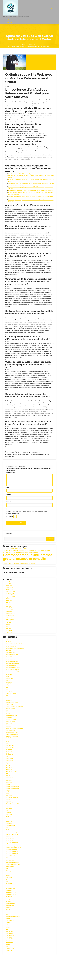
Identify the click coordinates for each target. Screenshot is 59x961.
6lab (7, 639)
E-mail (8, 494)
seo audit (11, 456)
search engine (10, 861)
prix (7, 820)
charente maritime (11, 693)
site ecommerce (10, 888)
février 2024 (9, 632)
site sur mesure (10, 898)
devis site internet (11, 719)
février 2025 (9, 610)
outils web (9, 808)
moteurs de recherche (12, 797)
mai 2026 (8, 582)
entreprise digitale (11, 730)
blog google (9, 691)
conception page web (12, 702)
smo (7, 911)
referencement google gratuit (14, 844)
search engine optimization (13, 864)
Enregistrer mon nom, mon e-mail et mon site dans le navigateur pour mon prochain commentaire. (26, 512)
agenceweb (9, 674)
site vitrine (9, 900)
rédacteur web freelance (12, 833)
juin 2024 (8, 624)
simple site (9, 877)
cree (7, 710)
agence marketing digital (13, 652)
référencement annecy (12, 842)
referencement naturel (12, 851)
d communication (11, 712)
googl (7, 741)
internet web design (11, 771)
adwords (8, 641)
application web (10, 684)
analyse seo (31, 45)
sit (6, 879)
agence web (9, 658)
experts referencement (12, 736)
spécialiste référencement (13, 916)
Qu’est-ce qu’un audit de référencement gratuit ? (21, 174)
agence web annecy (11, 660)
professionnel (10, 821)
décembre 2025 (10, 591)
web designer (9, 931)
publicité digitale (10, 825)
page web (8, 812)
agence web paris (11, 665)
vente (7, 924)
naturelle (8, 801)
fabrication (9, 738)
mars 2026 (9, 585)
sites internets (10, 905)
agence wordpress (11, 673)
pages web (9, 814)
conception (9, 700)
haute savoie (9, 758)
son (7, 914)
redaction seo (10, 836)
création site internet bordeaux (14, 706)
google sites (9, 754)
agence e (8, 650)
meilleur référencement (12, 788)
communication (10, 699)
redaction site (10, 838)
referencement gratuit (12, 846)
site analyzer (9, 883)
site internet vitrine (11, 894)
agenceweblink (37, 452)
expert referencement (12, 734)
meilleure (8, 790)
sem (7, 868)
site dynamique (10, 885)
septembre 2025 (10, 597)
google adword (10, 745)
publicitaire (9, 823)
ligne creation (9, 777)
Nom (8, 487)
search (8, 859)
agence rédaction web (12, 654)
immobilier (9, 767)
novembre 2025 (10, 593)
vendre (8, 922)
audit (15, 454)
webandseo (9, 941)
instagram (9, 769)
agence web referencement (13, 667)
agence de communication (13, 645)
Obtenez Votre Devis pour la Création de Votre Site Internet (19, 563)
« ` (29, 557)
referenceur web (10, 855)
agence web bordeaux (12, 661)
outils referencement (23, 454)
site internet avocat (11, 892)
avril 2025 (8, 606)
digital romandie (10, 721)
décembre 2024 (10, 613)
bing (7, 687)
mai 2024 (8, 626)
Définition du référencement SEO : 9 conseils (15, 548)
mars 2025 (9, 608)
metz (7, 794)
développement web (11, 715)
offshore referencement (12, 803)
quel (7, 827)
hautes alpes (9, 760)
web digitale (9, 933)
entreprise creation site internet (14, 728)
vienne (8, 928)
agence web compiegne (12, 663)
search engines (10, 866)
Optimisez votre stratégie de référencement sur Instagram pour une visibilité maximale (26, 550)
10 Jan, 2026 (9, 452)
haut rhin (8, 756)
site (7, 881)
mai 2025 (8, 604)
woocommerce (10, 948)
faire (7, 740)
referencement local (11, 849)
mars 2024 (9, 630)
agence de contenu (11, 647)
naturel (8, 799)
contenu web (9, 704)
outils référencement (35, 454)
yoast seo (8, 954)
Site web (8, 502)
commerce (9, 697)
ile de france (9, 766)
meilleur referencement (12, 786)
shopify (8, 875)
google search (10, 753)
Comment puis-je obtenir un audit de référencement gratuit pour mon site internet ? (30, 190)
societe (8, 913)
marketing (9, 782)
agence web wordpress (12, 669)
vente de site (9, 926)
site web (8, 901)
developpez (9, 717)
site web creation (10, 903)
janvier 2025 (9, 611)
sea (7, 857)
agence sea (9, 656)
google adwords (10, 747)
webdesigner (9, 942)
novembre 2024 (10, 615)
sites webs (9, 907)
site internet (9, 890)
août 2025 (9, 598)
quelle (7, 829)
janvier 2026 (9, 589)
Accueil (24, 45)
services (8, 874)
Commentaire (10, 472)
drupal (8, 725)
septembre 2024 (10, 619)
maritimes (9, 781)
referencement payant (12, 853)
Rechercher (8, 533)
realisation (9, 831)
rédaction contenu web (12, 834)
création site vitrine (11, 708)
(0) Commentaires (21, 452)
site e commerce (10, 887)
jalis (7, 773)
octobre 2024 (9, 617)
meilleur (8, 784)
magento (8, 779)
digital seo (9, 723)
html (7, 762)
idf (6, 764)
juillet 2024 (9, 623)
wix (7, 946)
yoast (7, 952)
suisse (8, 918)
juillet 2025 (9, 600)
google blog (9, 749)
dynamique (9, 727)
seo (7, 870)
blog (7, 689)
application (9, 682)
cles (7, 695)
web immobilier (10, 935)
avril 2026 (8, 584)
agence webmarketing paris (13, 671)
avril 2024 (8, 628)
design (8, 714)
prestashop (9, 818)
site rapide (9, 896)
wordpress (9, 950)
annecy (8, 680)
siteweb (8, 909)
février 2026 (9, 587)
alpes (7, 676)
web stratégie (9, 939)
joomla (8, 775)
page (7, 810)
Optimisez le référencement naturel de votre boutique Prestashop (20, 552)
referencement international (13, 847)
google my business (11, 751)
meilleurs (8, 792)
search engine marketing (13, 862)
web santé (9, 937)
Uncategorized (10, 920)
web (7, 929)
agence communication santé (14, 643)
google (8, 743)
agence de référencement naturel (15, 648)
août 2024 (9, 621)
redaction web (10, 840)
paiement (8, 816)
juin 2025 (8, 602)
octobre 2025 (9, 595)
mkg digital (9, 795)
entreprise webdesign (12, 732)
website (8, 944)
